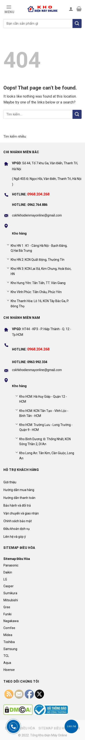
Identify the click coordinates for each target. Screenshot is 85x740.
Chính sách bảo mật (17, 521)
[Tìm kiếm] (77, 23)
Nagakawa (11, 621)
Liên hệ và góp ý (14, 536)
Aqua (7, 663)
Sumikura (10, 593)
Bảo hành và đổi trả (17, 505)
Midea (7, 635)
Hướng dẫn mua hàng (18, 490)
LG (5, 579)
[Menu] (9, 8)
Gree (6, 607)
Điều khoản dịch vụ (16, 529)
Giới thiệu (9, 482)
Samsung (10, 649)
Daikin (7, 572)
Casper (8, 586)
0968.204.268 (38, 194)
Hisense (9, 670)
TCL (6, 656)
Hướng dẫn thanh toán (19, 498)
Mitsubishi (10, 600)
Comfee (9, 628)
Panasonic (10, 565)
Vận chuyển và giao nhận (21, 513)
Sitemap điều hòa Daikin (59, 728)
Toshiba (9, 642)
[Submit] (77, 114)
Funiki (7, 614)
